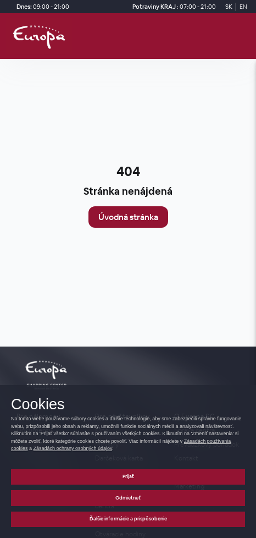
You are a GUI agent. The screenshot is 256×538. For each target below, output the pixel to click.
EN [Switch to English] (243, 6)
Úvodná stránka (128, 217)
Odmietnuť (128, 498)
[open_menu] (244, 36)
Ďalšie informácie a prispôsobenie (128, 518)
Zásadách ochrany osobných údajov (73, 448)
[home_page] (42, 36)
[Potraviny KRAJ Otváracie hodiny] (172, 7)
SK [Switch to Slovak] (228, 6)
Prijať (128, 476)
